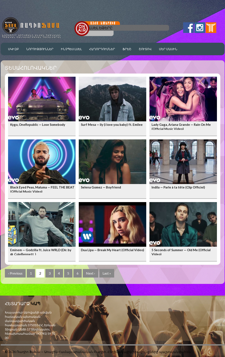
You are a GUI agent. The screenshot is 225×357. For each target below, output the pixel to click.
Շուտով (145, 49)
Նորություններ (39, 49)
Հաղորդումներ (102, 49)
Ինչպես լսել (71, 49)
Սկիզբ (13, 49)
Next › (90, 273)
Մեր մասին (168, 49)
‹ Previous (15, 273)
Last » (107, 273)
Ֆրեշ (126, 49)
